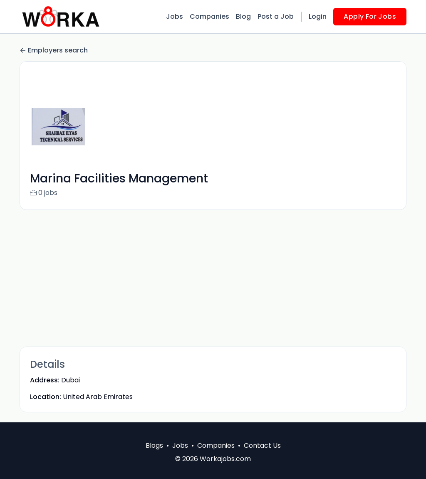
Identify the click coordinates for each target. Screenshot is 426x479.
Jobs (174, 16)
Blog (243, 16)
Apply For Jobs (370, 16)
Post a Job (276, 16)
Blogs (154, 445)
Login (318, 16)
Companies (209, 16)
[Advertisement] (213, 278)
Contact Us (262, 445)
